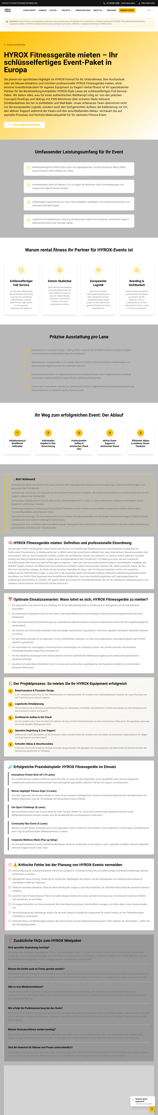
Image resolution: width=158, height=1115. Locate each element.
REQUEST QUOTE (127, 10)
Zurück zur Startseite (14, 45)
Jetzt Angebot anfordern (24, 124)
